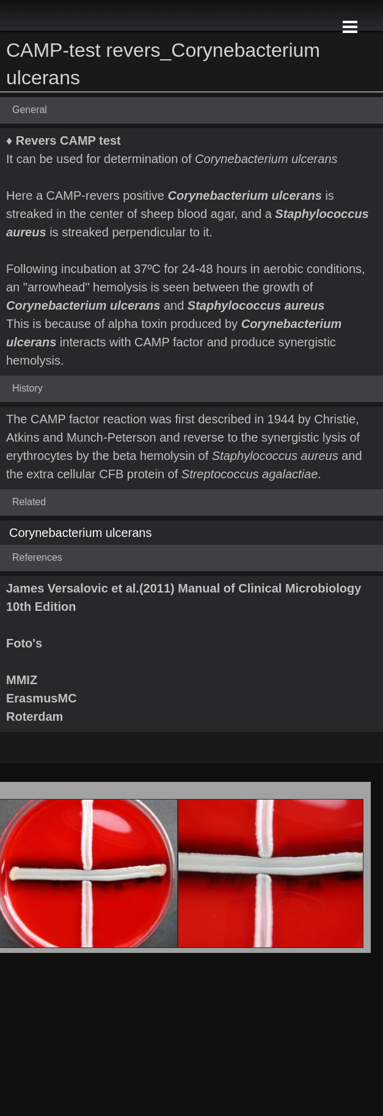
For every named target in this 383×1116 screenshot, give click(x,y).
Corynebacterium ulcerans (80, 532)
